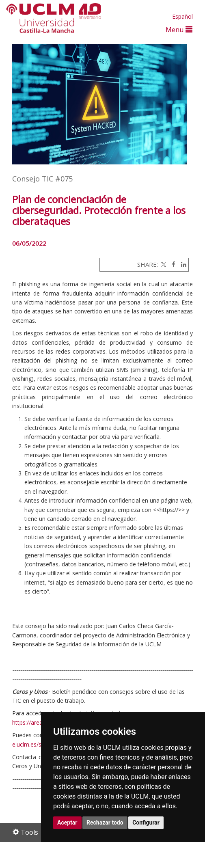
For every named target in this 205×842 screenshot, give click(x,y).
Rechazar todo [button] (104, 822)
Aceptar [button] (67, 822)
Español (182, 16)
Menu (179, 29)
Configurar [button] (146, 822)
